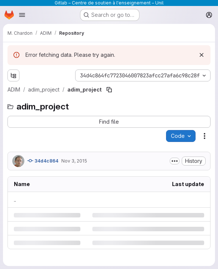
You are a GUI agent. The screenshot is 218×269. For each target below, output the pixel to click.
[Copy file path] (109, 90)
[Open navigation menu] (22, 15)
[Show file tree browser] (13, 75)
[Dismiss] (201, 54)
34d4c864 (42, 161)
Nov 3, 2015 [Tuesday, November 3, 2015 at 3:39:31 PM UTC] (74, 161)
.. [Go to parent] (15, 200)
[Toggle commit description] (174, 161)
